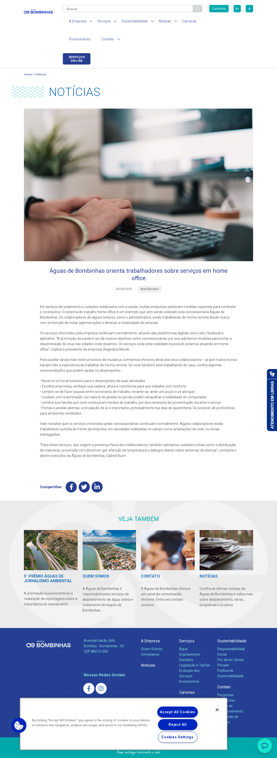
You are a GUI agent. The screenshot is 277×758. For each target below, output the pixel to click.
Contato (224, 670)
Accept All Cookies (177, 712)
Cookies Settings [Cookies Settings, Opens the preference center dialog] (177, 737)
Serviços (186, 625)
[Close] (217, 709)
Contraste (219, 8)
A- (249, 8)
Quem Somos (151, 633)
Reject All (178, 725)
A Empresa (150, 625)
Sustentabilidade (231, 625)
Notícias (40, 58)
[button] (19, 725)
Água (183, 633)
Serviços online (239, 23)
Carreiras (178, 22)
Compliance (150, 638)
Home (28, 58)
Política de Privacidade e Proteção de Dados (138, 751)
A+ (237, 8)
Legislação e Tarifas (194, 649)
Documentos (189, 665)
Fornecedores (204, 22)
